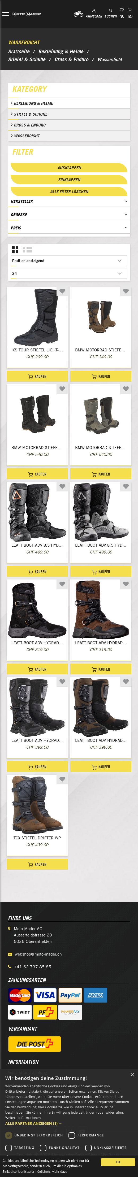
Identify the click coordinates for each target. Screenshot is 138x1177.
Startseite (18, 51)
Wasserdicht (27, 136)
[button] (69, 1123)
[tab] (69, 90)
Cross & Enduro (29, 125)
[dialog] (69, 1123)
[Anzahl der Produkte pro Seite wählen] (69, 273)
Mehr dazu (59, 1173)
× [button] (132, 1075)
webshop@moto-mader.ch (38, 954)
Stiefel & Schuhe (30, 114)
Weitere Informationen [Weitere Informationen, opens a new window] (23, 1117)
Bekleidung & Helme (33, 103)
